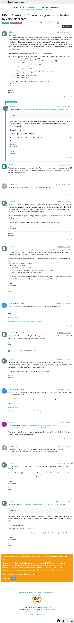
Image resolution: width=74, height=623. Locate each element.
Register (6, 578)
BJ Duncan (11, 32)
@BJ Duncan (19, 303)
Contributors (50, 612)
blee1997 (11, 165)
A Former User (12, 184)
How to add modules (13, 317)
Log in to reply (67, 26)
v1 (27, 252)
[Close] (70, 557)
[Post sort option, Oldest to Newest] (58, 26)
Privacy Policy (40, 614)
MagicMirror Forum (15, 2)
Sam (34, 609)
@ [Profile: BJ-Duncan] (12, 306)
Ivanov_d (11, 422)
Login (13, 578)
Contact (32, 614)
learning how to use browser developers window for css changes (25, 321)
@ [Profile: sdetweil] (12, 336)
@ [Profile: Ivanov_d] (17, 466)
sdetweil (11, 303)
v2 (38, 252)
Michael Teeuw (45, 607)
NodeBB (35, 612)
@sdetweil (20, 333)
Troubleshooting (15, 22)
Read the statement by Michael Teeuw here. (37, 9)
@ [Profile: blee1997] (12, 205)
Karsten (52, 609)
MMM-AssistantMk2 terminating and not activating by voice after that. (44, 110)
